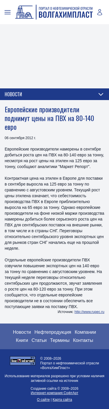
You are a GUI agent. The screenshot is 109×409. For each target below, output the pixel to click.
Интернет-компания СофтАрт (54, 393)
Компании (85, 332)
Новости (22, 332)
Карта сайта (62, 400)
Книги (22, 340)
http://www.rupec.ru (89, 312)
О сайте (43, 400)
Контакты (83, 340)
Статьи (39, 340)
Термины (59, 340)
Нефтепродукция (52, 332)
